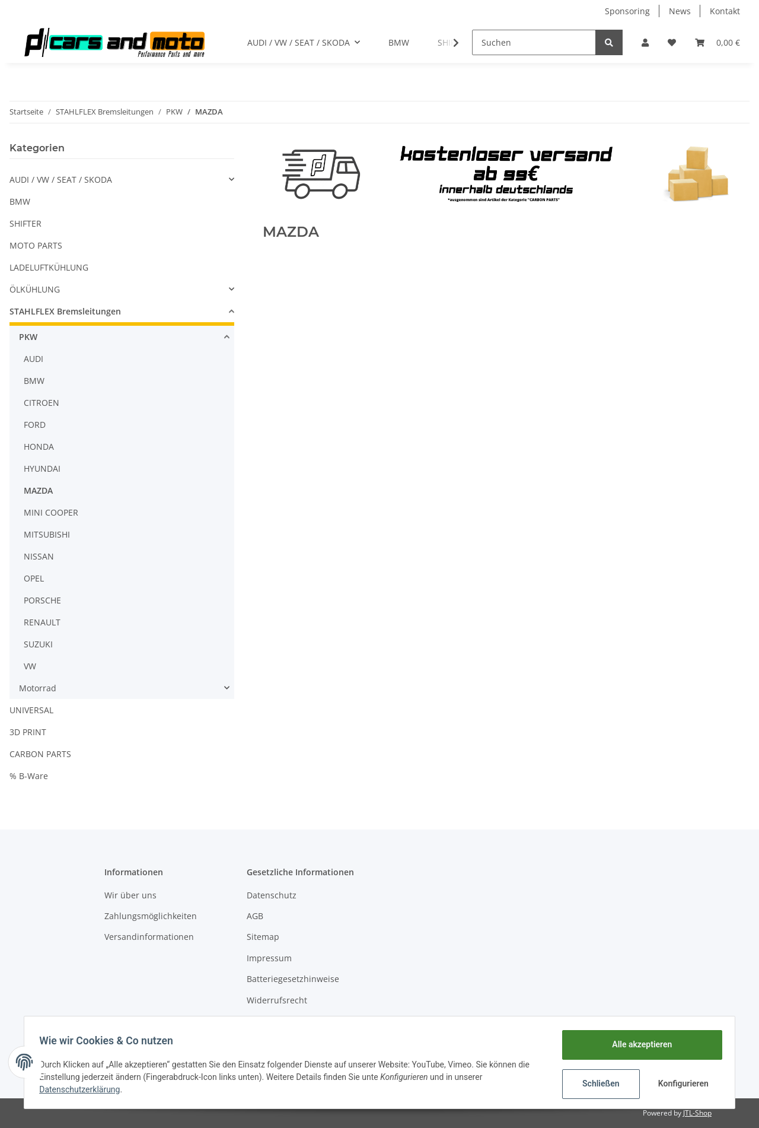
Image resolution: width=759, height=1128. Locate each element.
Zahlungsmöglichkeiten (150, 916)
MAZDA (38, 490)
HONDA (39, 446)
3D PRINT (27, 732)
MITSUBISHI (47, 534)
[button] (645, 42)
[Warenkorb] (717, 42)
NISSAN (39, 556)
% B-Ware (28, 775)
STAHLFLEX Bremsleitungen (65, 311)
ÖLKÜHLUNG (34, 289)
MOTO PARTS (35, 245)
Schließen (597, 1083)
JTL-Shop (697, 1113)
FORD (35, 424)
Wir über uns (130, 895)
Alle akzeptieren (638, 1044)
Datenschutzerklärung (83, 1089)
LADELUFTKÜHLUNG (48, 267)
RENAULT (42, 622)
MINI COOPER (51, 512)
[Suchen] (534, 42)
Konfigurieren (680, 1083)
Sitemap (263, 936)
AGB (255, 916)
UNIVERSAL (31, 710)
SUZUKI (38, 644)
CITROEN (41, 402)
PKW (28, 336)
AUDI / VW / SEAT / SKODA (60, 179)
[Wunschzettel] (671, 42)
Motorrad (37, 688)
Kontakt (725, 11)
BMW (19, 201)
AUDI (33, 358)
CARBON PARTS (40, 754)
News (680, 11)
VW (30, 666)
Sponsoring (627, 11)
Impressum (269, 958)
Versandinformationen (149, 936)
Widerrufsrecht (277, 1000)
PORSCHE (42, 600)
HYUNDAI (42, 468)
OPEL (34, 578)
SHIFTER (25, 223)
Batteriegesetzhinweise (293, 978)
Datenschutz (271, 895)
